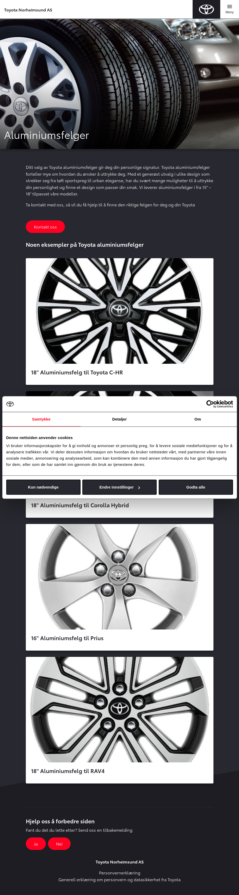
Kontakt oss (45, 227)
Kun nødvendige (43, 487)
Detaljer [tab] (119, 419)
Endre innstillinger (119, 487)
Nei (59, 844)
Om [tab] (197, 419)
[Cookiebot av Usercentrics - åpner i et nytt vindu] (210, 404)
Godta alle (195, 487)
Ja (36, 844)
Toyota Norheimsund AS (28, 10)
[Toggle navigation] (229, 9)
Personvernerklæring (119, 872)
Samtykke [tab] (41, 419)
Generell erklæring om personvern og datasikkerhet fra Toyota (119, 879)
